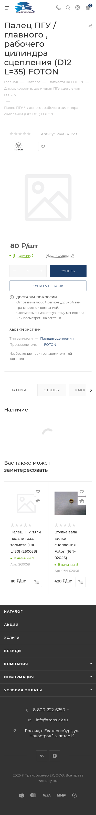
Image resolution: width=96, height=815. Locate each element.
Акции (11, 624)
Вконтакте (41, 755)
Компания (16, 664)
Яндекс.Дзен (54, 755)
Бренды (13, 651)
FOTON (50, 344)
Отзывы (52, 390)
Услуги (12, 638)
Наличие (19, 390)
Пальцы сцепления (57, 338)
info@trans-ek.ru (52, 719)
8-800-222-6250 (49, 710)
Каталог (13, 611)
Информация (19, 677)
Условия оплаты (23, 690)
